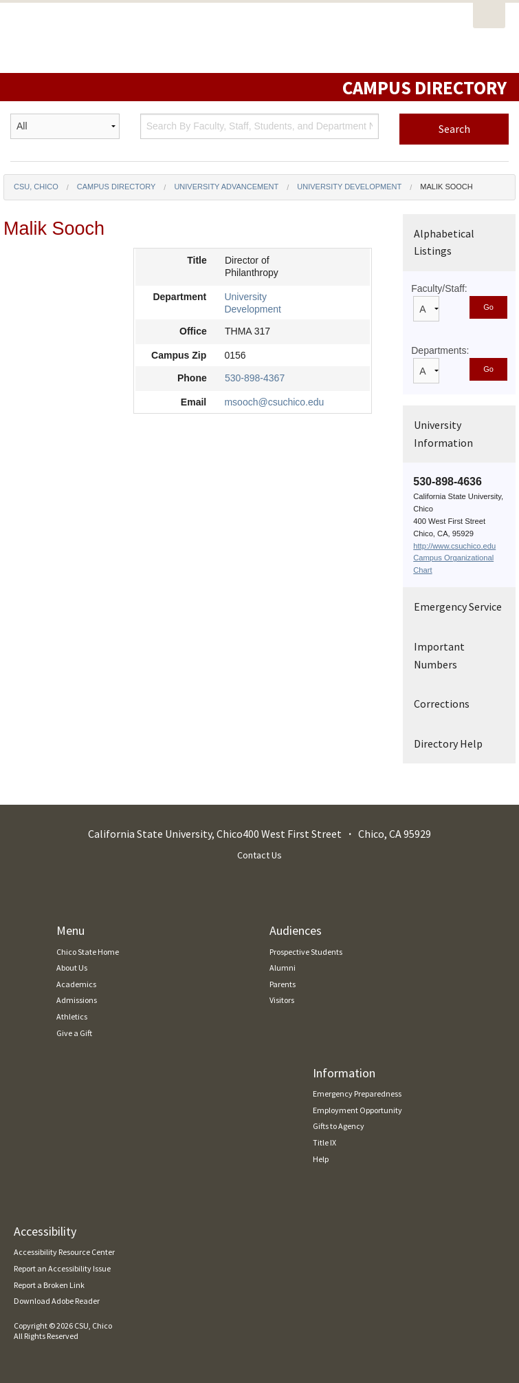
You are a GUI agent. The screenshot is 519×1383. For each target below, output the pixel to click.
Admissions (76, 1000)
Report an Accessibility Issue (62, 1268)
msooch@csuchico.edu (274, 402)
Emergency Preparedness (357, 1093)
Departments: (440, 350)
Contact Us (259, 855)
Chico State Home (87, 952)
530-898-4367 (255, 377)
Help (321, 1159)
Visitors (281, 1000)
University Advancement (226, 186)
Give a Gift (74, 1033)
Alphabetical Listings (444, 242)
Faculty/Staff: (439, 288)
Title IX (324, 1142)
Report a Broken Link (49, 1285)
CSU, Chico (36, 186)
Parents (282, 984)
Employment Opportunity (357, 1110)
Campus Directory (116, 186)
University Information (443, 434)
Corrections (442, 703)
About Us (71, 967)
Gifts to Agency (338, 1126)
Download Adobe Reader (57, 1301)
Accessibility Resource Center (64, 1252)
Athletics (71, 1016)
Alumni (282, 967)
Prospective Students (305, 952)
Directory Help (448, 743)
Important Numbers (439, 655)
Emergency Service (458, 606)
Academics (76, 984)
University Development (349, 186)
